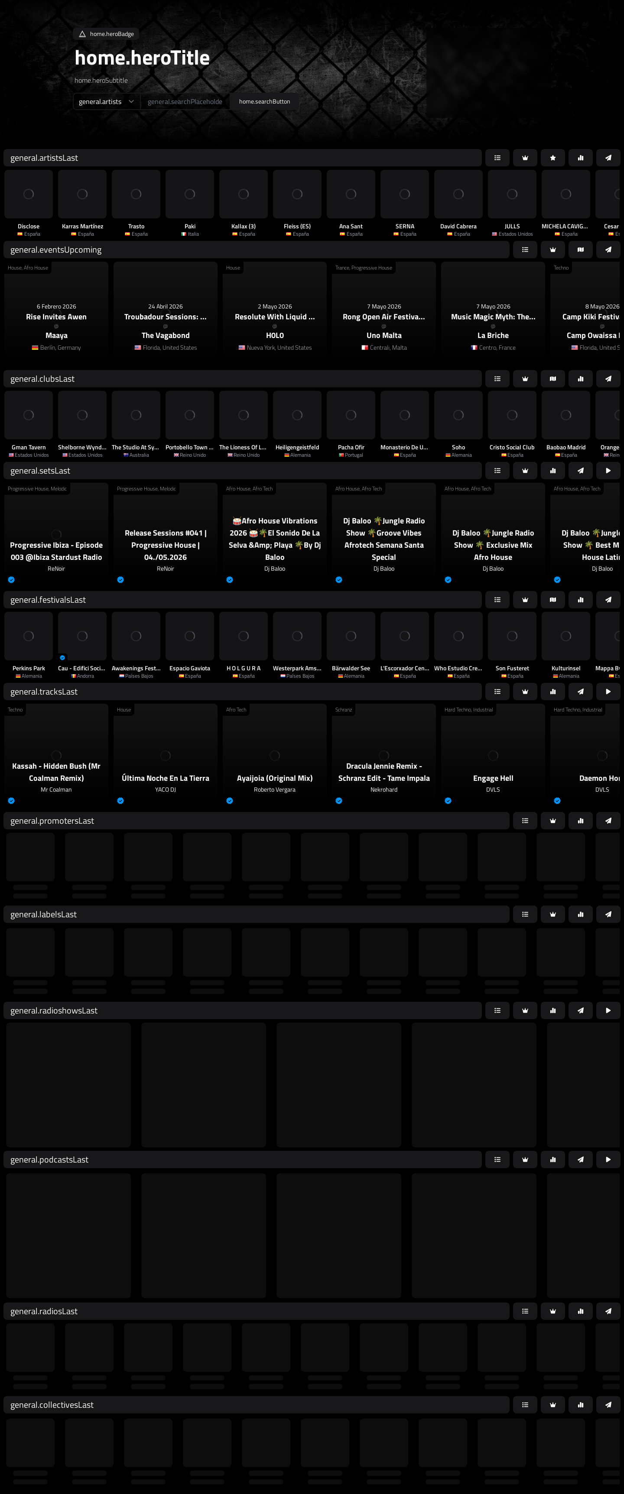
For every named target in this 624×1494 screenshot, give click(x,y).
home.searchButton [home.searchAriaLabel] (264, 101)
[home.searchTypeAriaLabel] (106, 101)
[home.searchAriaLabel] (185, 101)
